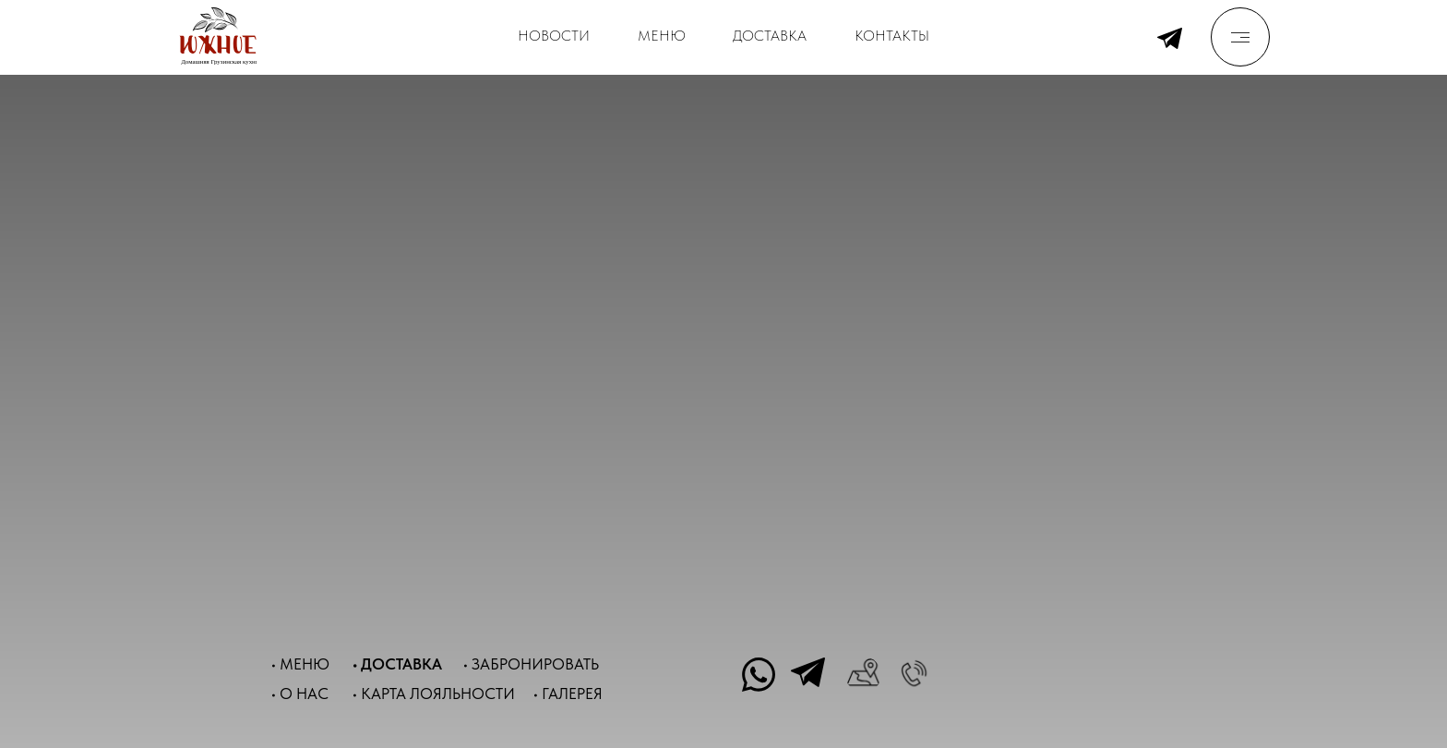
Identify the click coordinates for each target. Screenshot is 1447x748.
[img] (1240, 37)
